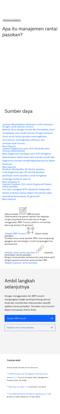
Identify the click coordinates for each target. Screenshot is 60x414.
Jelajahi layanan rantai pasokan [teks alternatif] (21, 262)
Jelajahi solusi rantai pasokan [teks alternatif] (20, 252)
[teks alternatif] (28, 135)
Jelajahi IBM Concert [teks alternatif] (16, 233)
